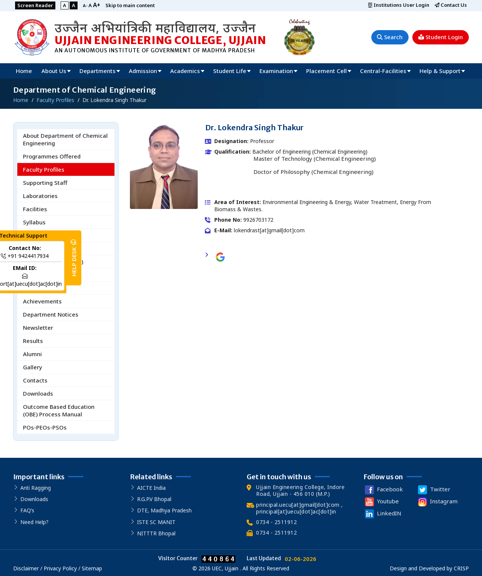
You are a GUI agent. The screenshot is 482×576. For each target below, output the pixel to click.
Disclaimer (26, 568)
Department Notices (50, 314)
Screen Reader (35, 5)
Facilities (35, 209)
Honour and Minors (49, 248)
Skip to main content (131, 5)
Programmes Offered (52, 156)
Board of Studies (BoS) (53, 261)
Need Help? (34, 522)
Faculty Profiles (43, 169)
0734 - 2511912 (276, 522)
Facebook (383, 490)
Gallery (32, 367)
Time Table (38, 235)
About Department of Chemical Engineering (65, 139)
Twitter (433, 490)
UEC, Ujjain (225, 568)
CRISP (461, 568)
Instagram (437, 502)
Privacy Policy (60, 568)
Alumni (32, 354)
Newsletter (38, 327)
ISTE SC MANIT (156, 522)
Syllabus (34, 222)
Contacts (35, 380)
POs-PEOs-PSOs (45, 427)
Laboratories (40, 196)
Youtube (381, 502)
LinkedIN (382, 514)
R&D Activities (42, 288)
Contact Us (450, 5)
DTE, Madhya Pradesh (164, 510)
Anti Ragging (35, 487)
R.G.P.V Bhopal (154, 499)
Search (389, 37)
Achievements (42, 301)
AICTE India (151, 487)
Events (32, 275)
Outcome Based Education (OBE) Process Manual (59, 410)
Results (33, 340)
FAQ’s (27, 510)
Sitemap (92, 568)
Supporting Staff (45, 182)
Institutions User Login (398, 5)
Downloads (38, 393)
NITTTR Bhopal (156, 533)
